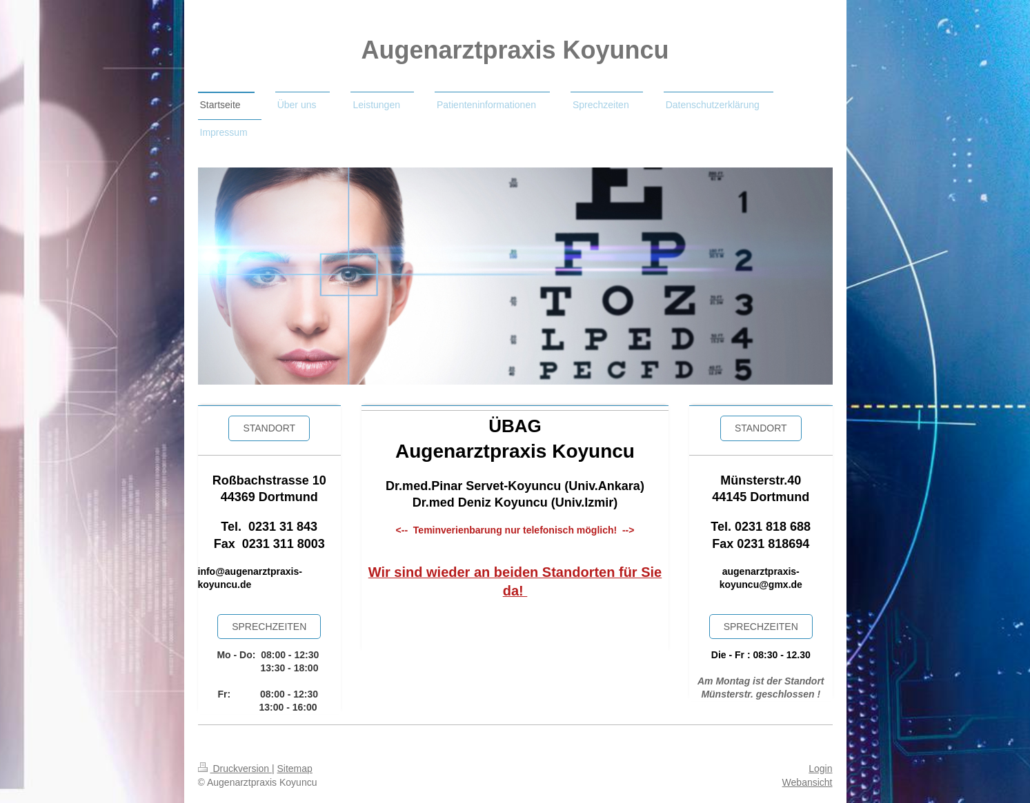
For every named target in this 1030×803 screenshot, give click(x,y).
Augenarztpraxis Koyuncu (514, 50)
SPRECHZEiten (761, 626)
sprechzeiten (269, 626)
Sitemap (295, 768)
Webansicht (807, 782)
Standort (269, 428)
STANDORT (761, 428)
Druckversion (235, 768)
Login (820, 768)
